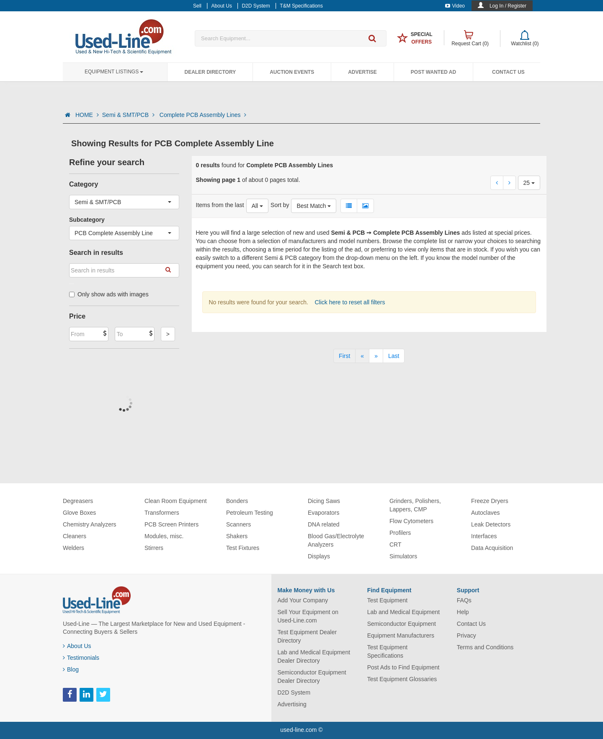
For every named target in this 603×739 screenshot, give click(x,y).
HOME (87, 114)
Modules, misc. (163, 536)
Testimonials (81, 657)
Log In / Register (508, 6)
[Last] (394, 356)
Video (455, 6)
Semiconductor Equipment (401, 623)
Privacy (466, 635)
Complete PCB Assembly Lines (203, 114)
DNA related (323, 524)
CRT (395, 544)
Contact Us (508, 72)
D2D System (294, 692)
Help (463, 612)
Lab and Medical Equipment (403, 612)
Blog (71, 669)
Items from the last (220, 205)
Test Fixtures (242, 548)
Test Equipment (387, 600)
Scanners (238, 524)
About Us (77, 646)
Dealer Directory (210, 72)
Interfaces (484, 536)
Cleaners (74, 536)
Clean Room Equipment (175, 501)
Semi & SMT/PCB (129, 114)
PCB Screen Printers (171, 524)
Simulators (403, 556)
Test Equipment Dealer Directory (307, 636)
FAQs (464, 600)
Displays (319, 556)
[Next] (376, 356)
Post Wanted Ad (433, 72)
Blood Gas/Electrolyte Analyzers (336, 540)
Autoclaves (485, 512)
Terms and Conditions (485, 647)
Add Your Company (303, 600)
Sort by (280, 205)
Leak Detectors (490, 524)
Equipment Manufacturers (400, 635)
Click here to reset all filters (349, 302)
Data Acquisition (492, 548)
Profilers (400, 532)
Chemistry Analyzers (89, 524)
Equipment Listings (114, 72)
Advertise (362, 72)
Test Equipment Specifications (387, 651)
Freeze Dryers (489, 501)
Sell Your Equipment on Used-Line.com (308, 616)
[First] (344, 356)
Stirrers (153, 548)
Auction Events (292, 72)
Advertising (292, 704)
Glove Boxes (79, 512)
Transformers (161, 512)
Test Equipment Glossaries (402, 679)
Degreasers (78, 501)
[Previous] (362, 356)
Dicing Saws (324, 501)
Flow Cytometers (411, 521)
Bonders (237, 501)
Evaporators (323, 512)
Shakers (236, 536)
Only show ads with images (109, 294)
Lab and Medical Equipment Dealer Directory (314, 656)
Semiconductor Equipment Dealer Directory (312, 676)
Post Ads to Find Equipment (403, 667)
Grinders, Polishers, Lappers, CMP (415, 505)
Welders (73, 548)
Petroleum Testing (249, 512)
